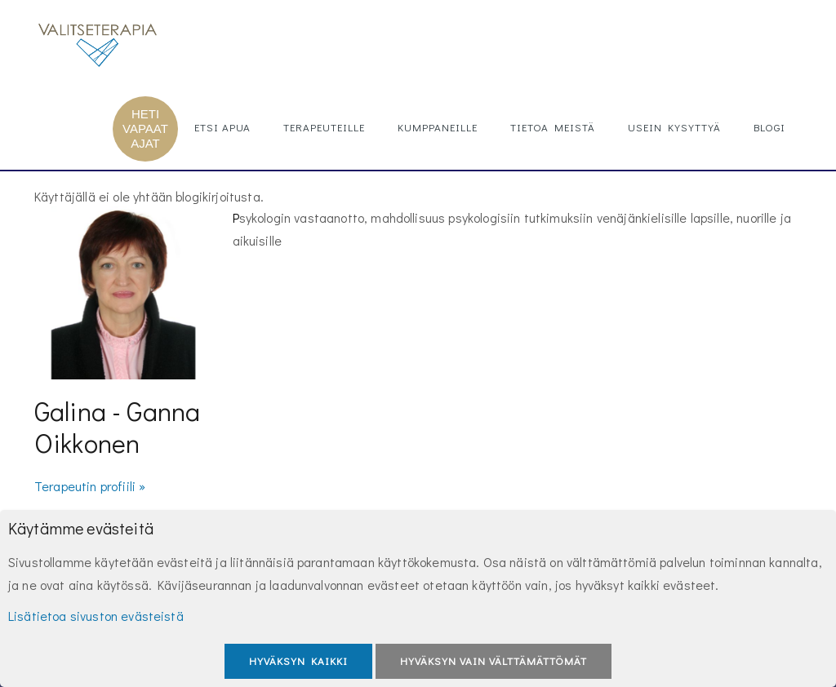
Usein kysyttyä (674, 127)
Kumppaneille (438, 127)
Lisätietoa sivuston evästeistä (96, 615)
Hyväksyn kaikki (298, 660)
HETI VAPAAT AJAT (145, 128)
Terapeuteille (324, 127)
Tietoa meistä (552, 127)
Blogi (769, 127)
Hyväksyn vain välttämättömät (493, 660)
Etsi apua (222, 127)
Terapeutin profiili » (89, 485)
